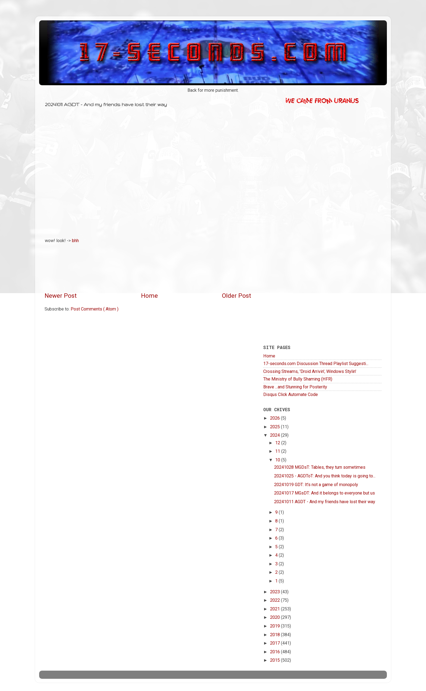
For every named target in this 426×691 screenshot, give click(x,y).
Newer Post (61, 295)
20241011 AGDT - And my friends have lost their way (324, 501)
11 (278, 451)
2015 (275, 660)
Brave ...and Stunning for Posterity (295, 386)
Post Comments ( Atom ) (94, 309)
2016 (275, 651)
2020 (275, 617)
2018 (275, 634)
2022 (275, 600)
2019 (275, 626)
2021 (275, 608)
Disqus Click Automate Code (290, 394)
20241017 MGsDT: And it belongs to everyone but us (324, 493)
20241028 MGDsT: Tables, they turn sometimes (319, 467)
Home (149, 295)
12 (278, 442)
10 (278, 459)
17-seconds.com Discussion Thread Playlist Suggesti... (315, 363)
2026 (275, 418)
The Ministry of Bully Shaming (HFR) (297, 379)
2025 (275, 426)
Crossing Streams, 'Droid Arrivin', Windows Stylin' (309, 371)
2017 (275, 643)
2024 (275, 435)
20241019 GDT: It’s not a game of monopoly (316, 484)
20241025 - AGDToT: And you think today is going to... (324, 475)
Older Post (236, 295)
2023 (275, 591)
